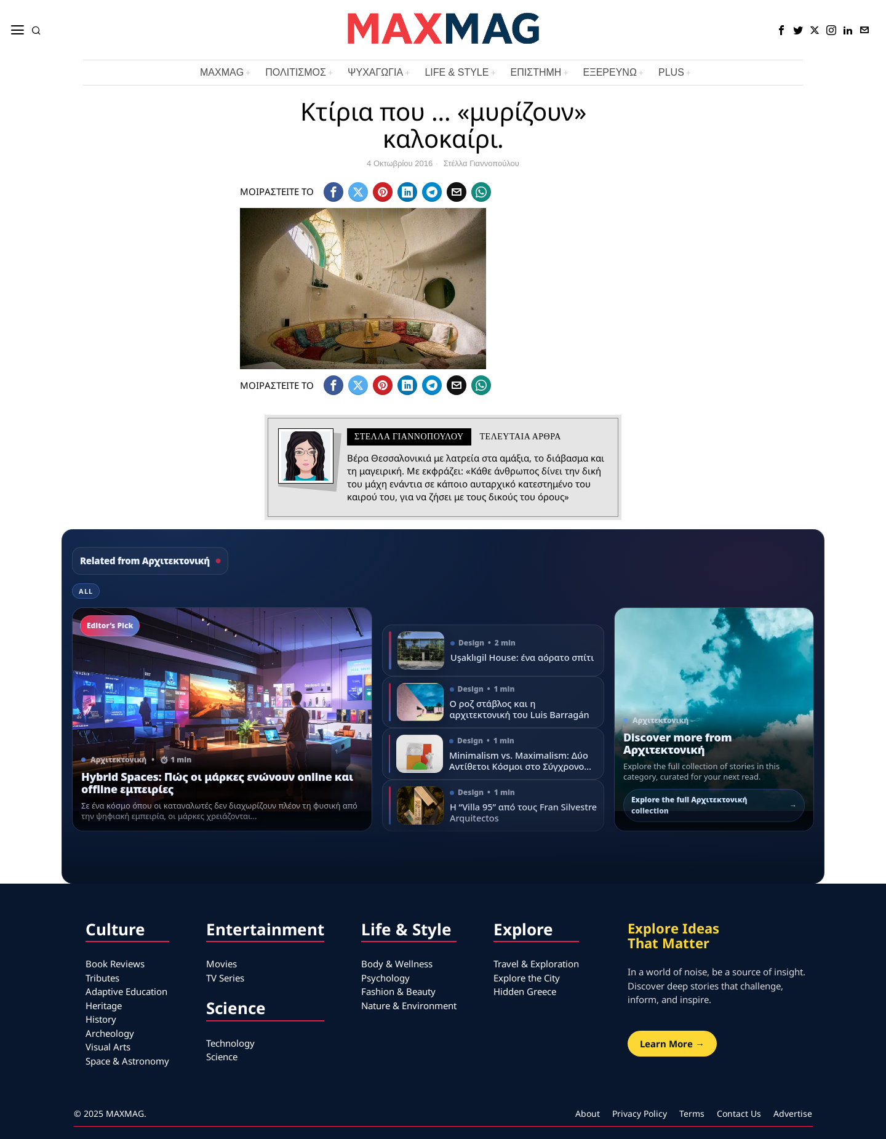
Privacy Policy (639, 1113)
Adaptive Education (126, 991)
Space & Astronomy (127, 1061)
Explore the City (526, 978)
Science (221, 1056)
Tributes (102, 978)
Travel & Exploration (536, 963)
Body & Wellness (397, 963)
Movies (221, 963)
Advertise (792, 1113)
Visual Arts (108, 1047)
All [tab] (86, 591)
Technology (230, 1043)
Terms (691, 1113)
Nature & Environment (409, 1005)
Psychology (385, 978)
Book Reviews (115, 963)
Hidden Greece (524, 991)
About (587, 1113)
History (101, 1019)
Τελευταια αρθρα (520, 436)
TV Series (225, 978)
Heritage (104, 1005)
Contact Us (739, 1113)
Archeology (110, 1033)
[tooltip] (781, 30)
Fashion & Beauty (398, 991)
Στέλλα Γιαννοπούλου (481, 163)
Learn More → (672, 1043)
